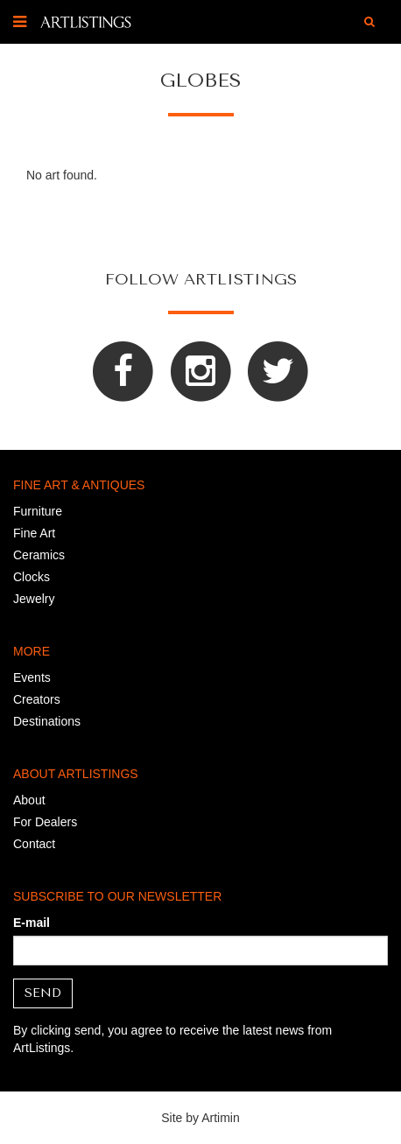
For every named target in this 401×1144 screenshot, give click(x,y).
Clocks (31, 577)
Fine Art (34, 533)
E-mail (31, 923)
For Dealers (45, 822)
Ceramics (39, 555)
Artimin (220, 1118)
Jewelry (33, 599)
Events (32, 677)
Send (43, 993)
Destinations (47, 721)
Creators (36, 699)
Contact (34, 844)
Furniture (37, 511)
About (29, 800)
